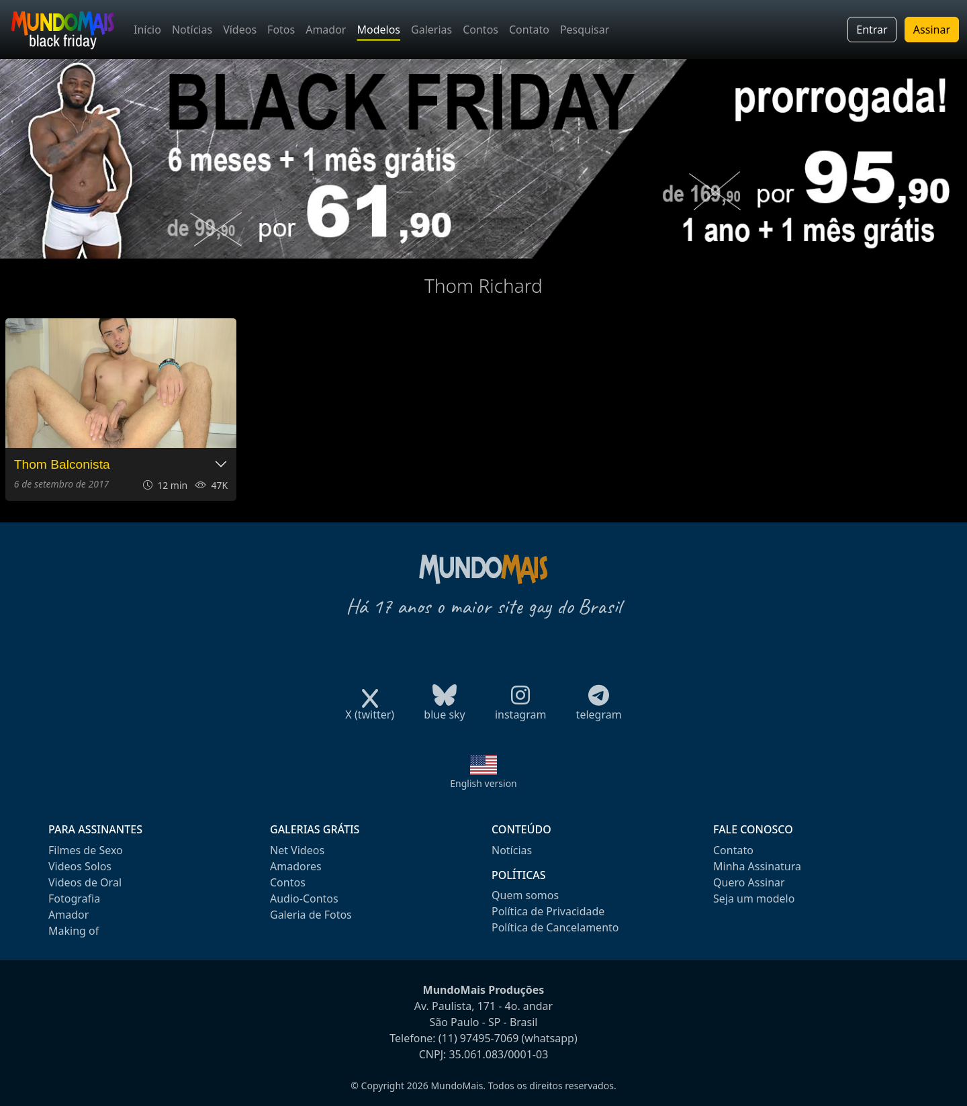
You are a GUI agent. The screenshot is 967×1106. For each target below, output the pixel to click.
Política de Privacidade (548, 911)
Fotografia (74, 898)
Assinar (931, 29)
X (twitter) (369, 710)
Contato (529, 29)
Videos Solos (79, 866)
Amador (326, 29)
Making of (73, 930)
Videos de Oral (85, 882)
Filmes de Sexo (85, 850)
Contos (480, 29)
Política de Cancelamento (555, 927)
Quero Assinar (749, 882)
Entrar (871, 29)
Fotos (281, 29)
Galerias (431, 29)
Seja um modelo (753, 898)
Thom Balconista (62, 464)
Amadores (296, 866)
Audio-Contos (304, 898)
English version (483, 783)
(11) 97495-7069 (479, 1038)
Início (147, 29)
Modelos (378, 29)
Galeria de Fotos (311, 914)
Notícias (192, 29)
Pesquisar (584, 29)
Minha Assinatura (757, 866)
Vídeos (240, 29)
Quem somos (525, 895)
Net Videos (297, 850)
